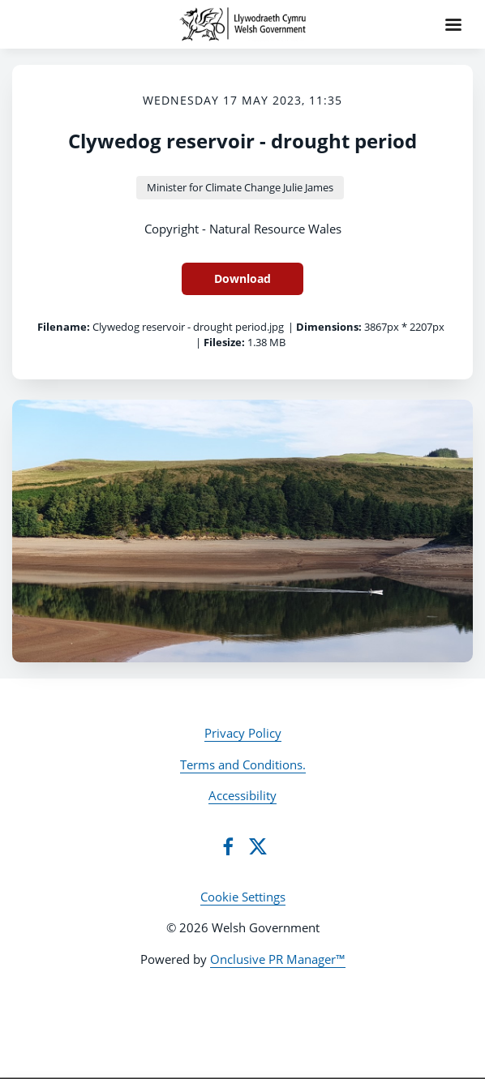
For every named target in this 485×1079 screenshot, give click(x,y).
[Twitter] (258, 846)
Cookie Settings (242, 896)
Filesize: (224, 342)
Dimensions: (329, 326)
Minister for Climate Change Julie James (240, 187)
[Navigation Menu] (453, 24)
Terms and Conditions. (243, 764)
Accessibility (242, 795)
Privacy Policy (242, 733)
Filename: (63, 326)
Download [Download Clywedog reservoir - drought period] (242, 278)
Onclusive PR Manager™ (278, 959)
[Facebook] (228, 846)
